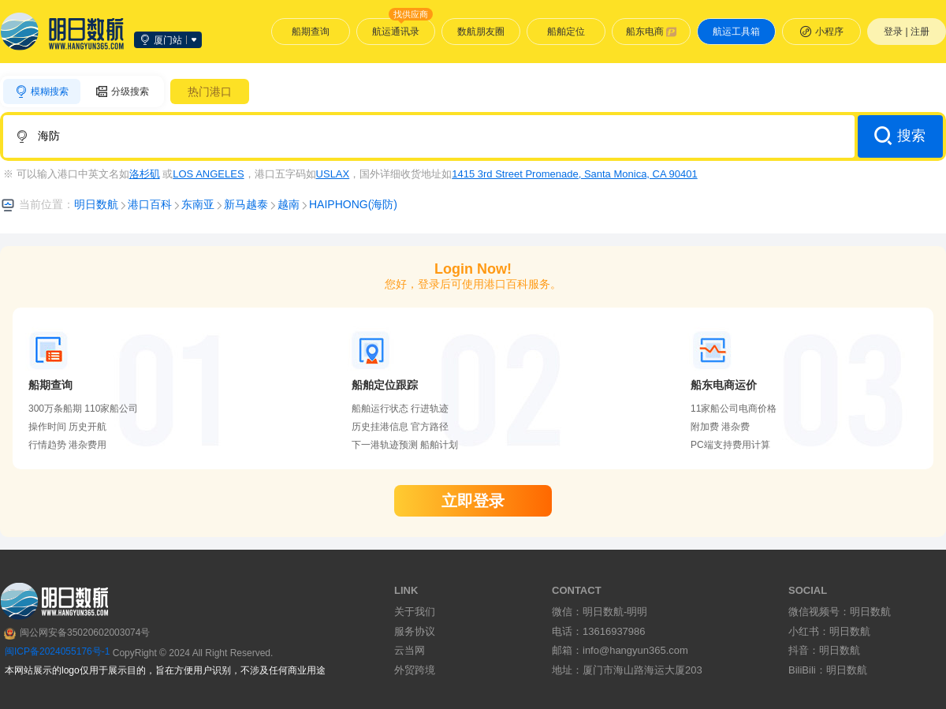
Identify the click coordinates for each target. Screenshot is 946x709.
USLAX (333, 174)
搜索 (900, 135)
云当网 (409, 650)
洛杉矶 (144, 174)
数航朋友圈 (481, 31)
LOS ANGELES (208, 174)
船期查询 (311, 31)
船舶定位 (566, 31)
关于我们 (414, 612)
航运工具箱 (736, 31)
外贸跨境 (414, 670)
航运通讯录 (402, 27)
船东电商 (651, 31)
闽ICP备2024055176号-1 (57, 651)
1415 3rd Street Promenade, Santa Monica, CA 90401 (574, 174)
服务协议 (414, 631)
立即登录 (473, 500)
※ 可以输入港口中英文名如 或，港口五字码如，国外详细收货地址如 (350, 174)
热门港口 (210, 91)
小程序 (821, 31)
